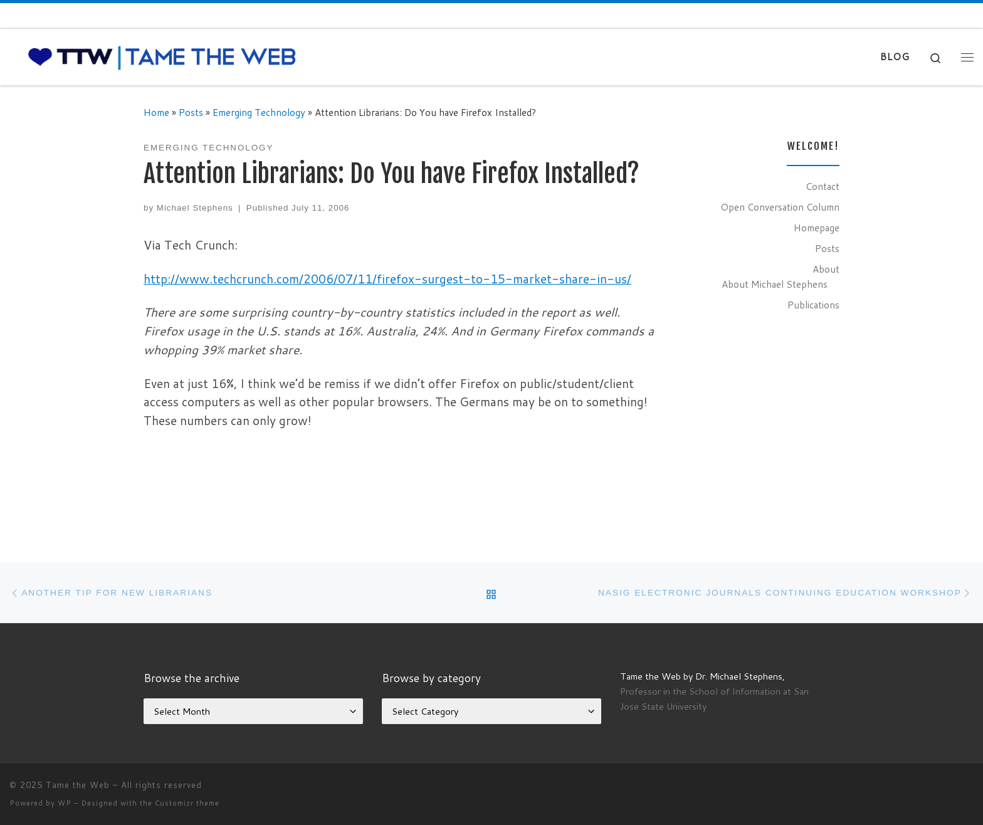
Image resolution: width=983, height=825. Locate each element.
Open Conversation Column (779, 207)
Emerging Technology (259, 112)
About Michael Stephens (775, 284)
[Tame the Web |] (162, 56)
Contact (822, 186)
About (825, 269)
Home (156, 112)
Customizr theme (187, 803)
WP (64, 803)
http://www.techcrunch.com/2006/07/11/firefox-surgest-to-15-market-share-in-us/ (387, 278)
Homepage (816, 227)
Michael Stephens (195, 208)
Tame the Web (78, 785)
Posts (191, 112)
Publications (813, 305)
